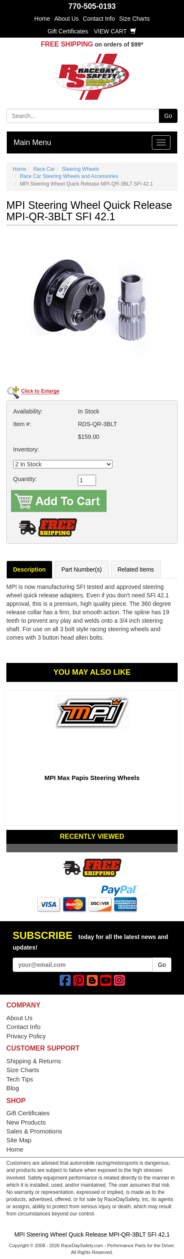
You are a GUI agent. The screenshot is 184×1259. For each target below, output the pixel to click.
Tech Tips (19, 1079)
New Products (26, 1122)
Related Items (136, 569)
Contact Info (99, 18)
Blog (12, 1088)
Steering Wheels (80, 169)
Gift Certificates (68, 31)
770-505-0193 (91, 6)
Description (29, 569)
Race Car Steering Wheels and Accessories (69, 176)
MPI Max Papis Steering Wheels (92, 777)
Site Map (18, 1140)
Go (168, 115)
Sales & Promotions (34, 1131)
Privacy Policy (26, 1036)
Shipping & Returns (33, 1061)
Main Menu (32, 142)
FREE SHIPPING (67, 44)
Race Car (44, 169)
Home (42, 18)
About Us (66, 18)
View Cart (115, 31)
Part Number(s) (81, 569)
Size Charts (134, 18)
